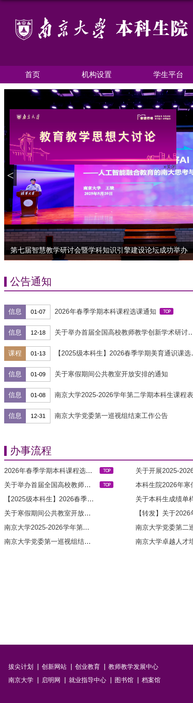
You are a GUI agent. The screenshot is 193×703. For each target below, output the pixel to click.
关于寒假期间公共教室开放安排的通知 (111, 374)
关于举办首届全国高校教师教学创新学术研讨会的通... (83, 484)
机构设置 (97, 74)
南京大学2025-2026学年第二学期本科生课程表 (73, 527)
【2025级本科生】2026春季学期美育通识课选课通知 (82, 499)
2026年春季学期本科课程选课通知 (105, 311)
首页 (32, 74)
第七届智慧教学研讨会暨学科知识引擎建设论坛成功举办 (99, 250)
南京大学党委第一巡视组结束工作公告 (111, 415)
